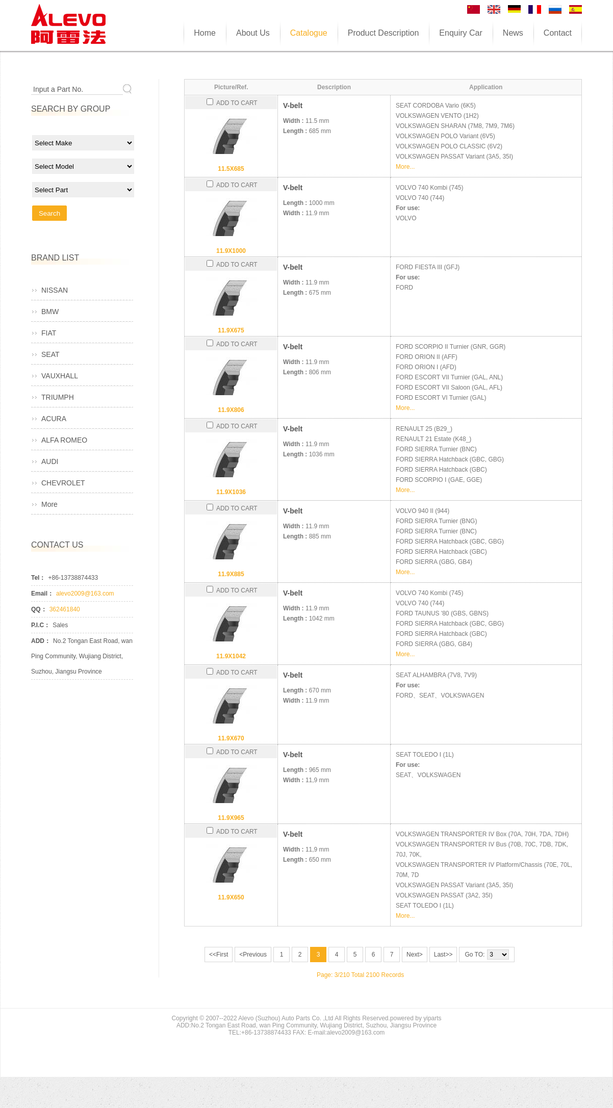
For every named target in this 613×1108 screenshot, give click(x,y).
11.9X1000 (231, 250)
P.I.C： (40, 625)
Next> (414, 954)
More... (405, 166)
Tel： (38, 577)
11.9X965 (231, 817)
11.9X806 (231, 410)
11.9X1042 (231, 656)
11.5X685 (231, 168)
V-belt (292, 105)
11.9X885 (231, 574)
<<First (218, 954)
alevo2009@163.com (85, 593)
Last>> (443, 954)
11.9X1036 (231, 492)
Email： (42, 593)
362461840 (64, 609)
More (49, 504)
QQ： (39, 609)
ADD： (40, 641)
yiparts (432, 1018)
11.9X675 (231, 330)
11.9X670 (231, 738)
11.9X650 (231, 897)
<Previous (253, 954)
